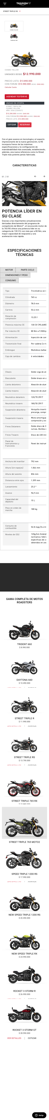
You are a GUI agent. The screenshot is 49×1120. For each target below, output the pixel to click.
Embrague (10, 350)
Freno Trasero (12, 435)
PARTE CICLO (27, 270)
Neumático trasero (14, 404)
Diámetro (9, 304)
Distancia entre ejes (14, 481)
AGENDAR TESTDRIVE (16, 97)
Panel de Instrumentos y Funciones (12, 443)
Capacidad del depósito (11, 500)
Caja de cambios (13, 356)
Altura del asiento (13, 474)
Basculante (10, 378)
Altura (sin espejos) (14, 468)
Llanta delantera (13, 385)
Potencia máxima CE (14, 325)
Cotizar (32, 1038)
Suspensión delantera (15, 410)
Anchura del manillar (15, 462)
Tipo (7, 291)
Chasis (8, 372)
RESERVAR (25, 125)
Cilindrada (10, 297)
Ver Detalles (14, 1038)
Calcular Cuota (11, 87)
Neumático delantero (15, 397)
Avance (8, 493)
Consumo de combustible (11, 527)
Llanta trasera (11, 391)
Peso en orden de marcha (13, 509)
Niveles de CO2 (12, 535)
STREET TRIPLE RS (12, 11)
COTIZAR (12, 125)
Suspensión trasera (14, 418)
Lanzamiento (11, 487)
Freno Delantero (13, 427)
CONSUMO (10, 280)
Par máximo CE (12, 331)
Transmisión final (13, 344)
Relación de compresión (10, 317)
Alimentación (11, 338)
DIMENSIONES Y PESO (16, 275)
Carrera (9, 310)
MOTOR (9, 270)
